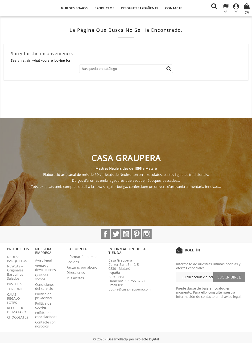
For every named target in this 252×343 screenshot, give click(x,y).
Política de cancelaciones (46, 315)
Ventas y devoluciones (45, 267)
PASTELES (14, 284)
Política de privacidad (43, 296)
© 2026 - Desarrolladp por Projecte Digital (126, 339)
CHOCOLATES (17, 317)
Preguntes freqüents (139, 8)
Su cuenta (76, 249)
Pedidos (72, 262)
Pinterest (136, 234)
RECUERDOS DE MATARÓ (16, 310)
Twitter (115, 234)
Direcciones (75, 272)
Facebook (105, 234)
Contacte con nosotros (45, 324)
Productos (104, 8)
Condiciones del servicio (44, 286)
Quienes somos (74, 8)
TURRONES (16, 289)
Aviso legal (43, 260)
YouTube (126, 234)
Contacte (173, 8)
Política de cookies (43, 305)
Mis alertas (75, 278)
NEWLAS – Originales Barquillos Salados (15, 272)
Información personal (83, 256)
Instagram (147, 234)
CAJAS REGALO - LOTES (14, 298)
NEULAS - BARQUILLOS (17, 258)
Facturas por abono (81, 267)
